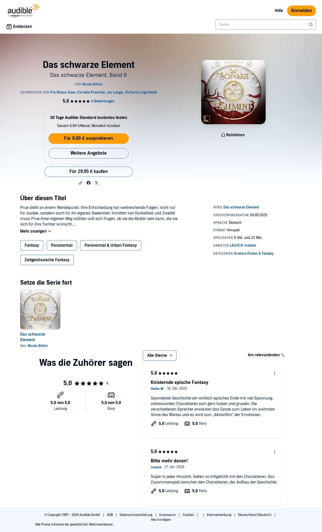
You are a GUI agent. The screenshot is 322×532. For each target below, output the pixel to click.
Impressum (168, 515)
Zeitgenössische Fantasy (47, 260)
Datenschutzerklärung (136, 515)
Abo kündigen (161, 520)
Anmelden (301, 10)
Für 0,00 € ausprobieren (88, 138)
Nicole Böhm (38, 346)
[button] (80, 183)
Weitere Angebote (88, 153)
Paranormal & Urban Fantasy (111, 245)
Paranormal (61, 245)
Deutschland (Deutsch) (255, 515)
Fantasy (32, 245)
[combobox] (265, 25)
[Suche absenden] (311, 25)
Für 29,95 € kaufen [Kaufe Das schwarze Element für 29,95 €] (88, 171)
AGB (110, 515)
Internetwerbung (219, 515)
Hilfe (279, 10)
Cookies (189, 515)
